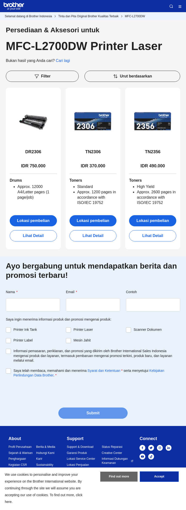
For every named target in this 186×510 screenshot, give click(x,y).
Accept (159, 477)
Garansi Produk (77, 453)
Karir (39, 458)
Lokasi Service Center (81, 458)
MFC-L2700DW (135, 16)
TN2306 (93, 151)
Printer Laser (83, 330)
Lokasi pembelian (33, 221)
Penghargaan (17, 458)
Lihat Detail (33, 236)
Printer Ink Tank (25, 330)
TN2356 (153, 151)
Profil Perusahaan (19, 447)
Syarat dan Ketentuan (103, 371)
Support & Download (80, 447)
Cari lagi (63, 61)
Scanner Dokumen (148, 330)
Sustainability (44, 465)
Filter (42, 76)
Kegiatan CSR (17, 465)
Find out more (119, 477)
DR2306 (33, 151)
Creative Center (112, 453)
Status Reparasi (112, 447)
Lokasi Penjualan (78, 465)
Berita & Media (45, 447)
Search (171, 6)
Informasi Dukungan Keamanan (115, 461)
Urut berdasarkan (132, 76)
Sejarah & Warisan (20, 453)
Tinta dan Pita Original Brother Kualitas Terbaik (88, 16)
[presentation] (42, 392)
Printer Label (23, 340)
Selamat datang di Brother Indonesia (28, 16)
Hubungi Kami (45, 453)
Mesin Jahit (82, 340)
